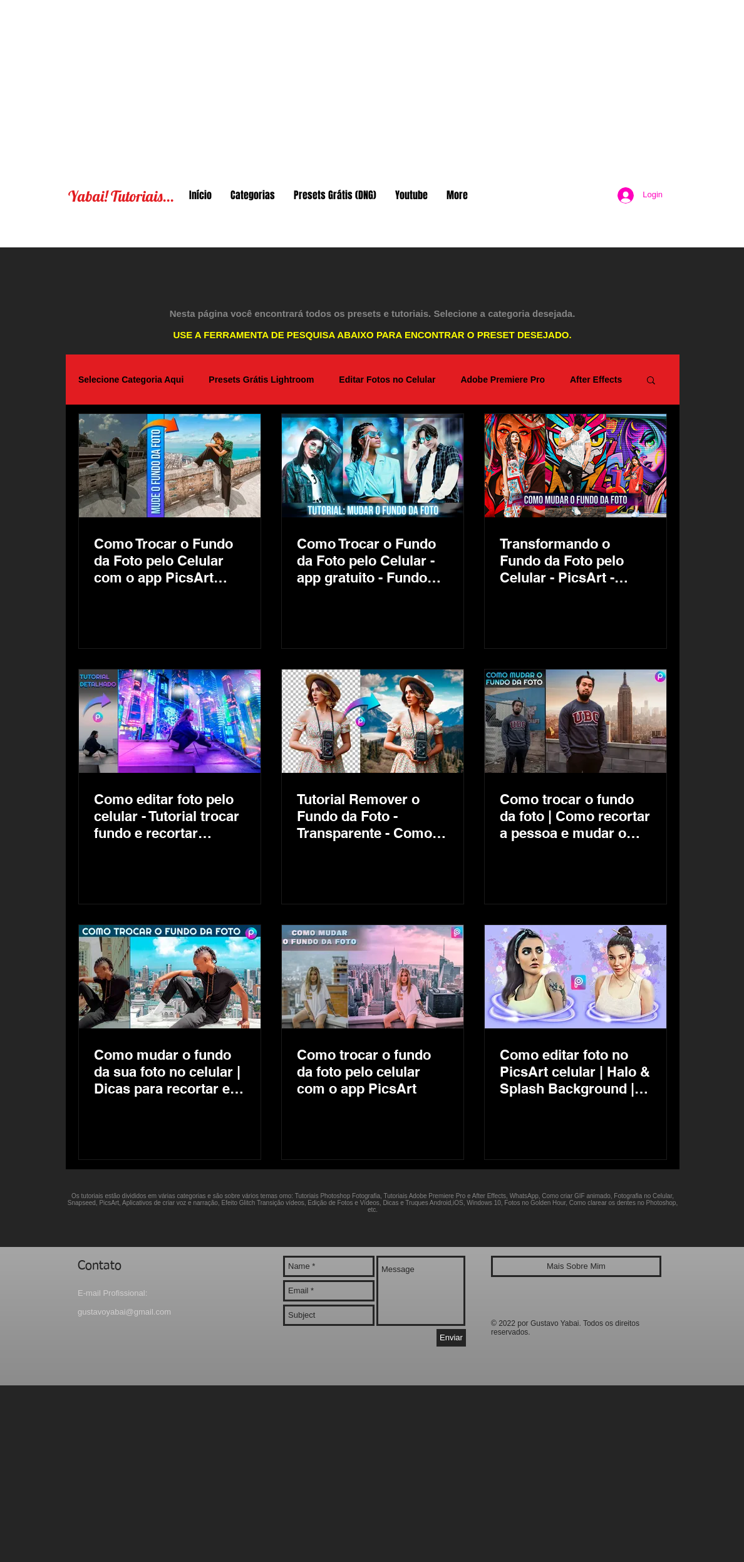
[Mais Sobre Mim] (576, 1266)
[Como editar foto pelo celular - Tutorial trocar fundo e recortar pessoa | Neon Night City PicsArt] (170, 721)
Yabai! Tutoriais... (121, 196)
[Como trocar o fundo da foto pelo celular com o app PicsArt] (372, 976)
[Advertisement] (372, 87)
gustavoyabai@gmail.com (124, 1311)
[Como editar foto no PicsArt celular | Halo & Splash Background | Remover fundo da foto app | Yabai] (575, 976)
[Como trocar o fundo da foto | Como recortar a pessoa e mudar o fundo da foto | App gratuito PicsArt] (575, 721)
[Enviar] (451, 1338)
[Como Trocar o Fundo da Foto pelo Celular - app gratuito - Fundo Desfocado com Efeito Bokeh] (372, 465)
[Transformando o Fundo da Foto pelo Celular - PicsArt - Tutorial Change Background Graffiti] (575, 465)
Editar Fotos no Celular (387, 380)
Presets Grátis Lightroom (261, 380)
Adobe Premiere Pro (502, 380)
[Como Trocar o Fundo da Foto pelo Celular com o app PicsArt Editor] (170, 465)
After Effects (596, 380)
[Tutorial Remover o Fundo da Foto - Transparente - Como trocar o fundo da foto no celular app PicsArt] (372, 721)
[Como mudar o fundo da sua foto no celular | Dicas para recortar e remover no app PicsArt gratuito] (170, 976)
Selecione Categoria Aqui (130, 380)
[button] (651, 381)
